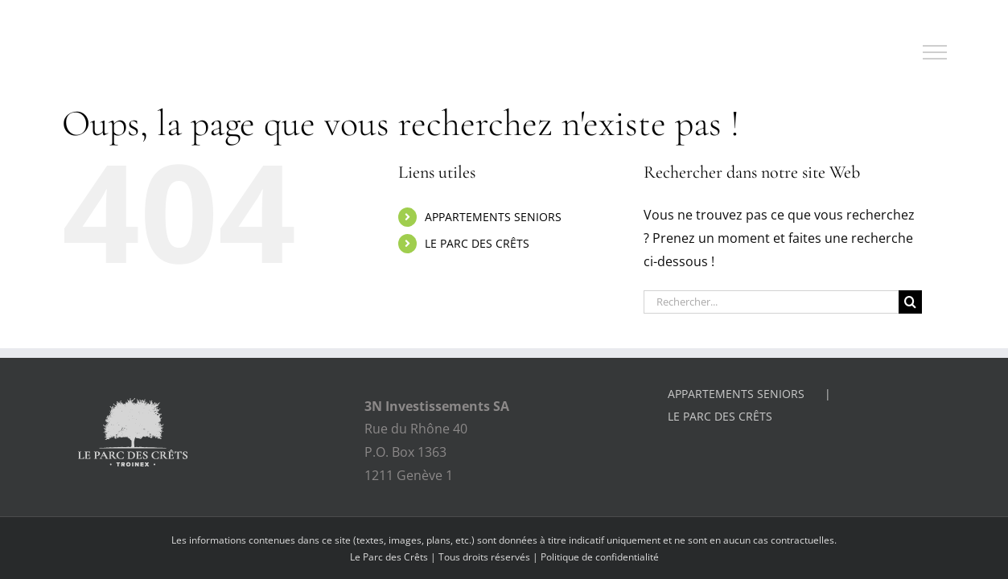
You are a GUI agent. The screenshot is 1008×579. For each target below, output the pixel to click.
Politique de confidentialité (600, 557)
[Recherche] (910, 302)
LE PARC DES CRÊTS (477, 243)
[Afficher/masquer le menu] (935, 52)
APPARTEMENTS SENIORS (493, 216)
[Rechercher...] (771, 302)
